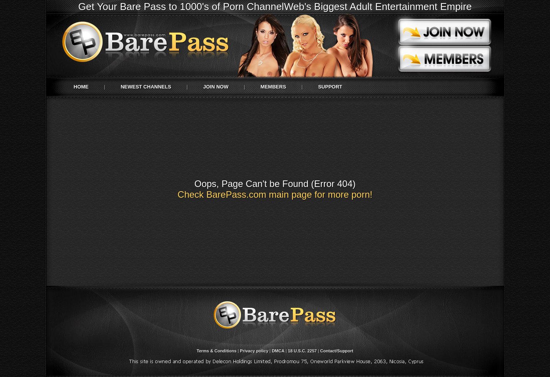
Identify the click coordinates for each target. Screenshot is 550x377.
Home (81, 87)
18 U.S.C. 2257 (302, 351)
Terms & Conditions (217, 351)
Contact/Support (336, 351)
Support (330, 87)
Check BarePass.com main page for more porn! (275, 194)
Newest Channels (146, 87)
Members (273, 87)
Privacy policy (254, 351)
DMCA (278, 351)
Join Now (216, 87)
